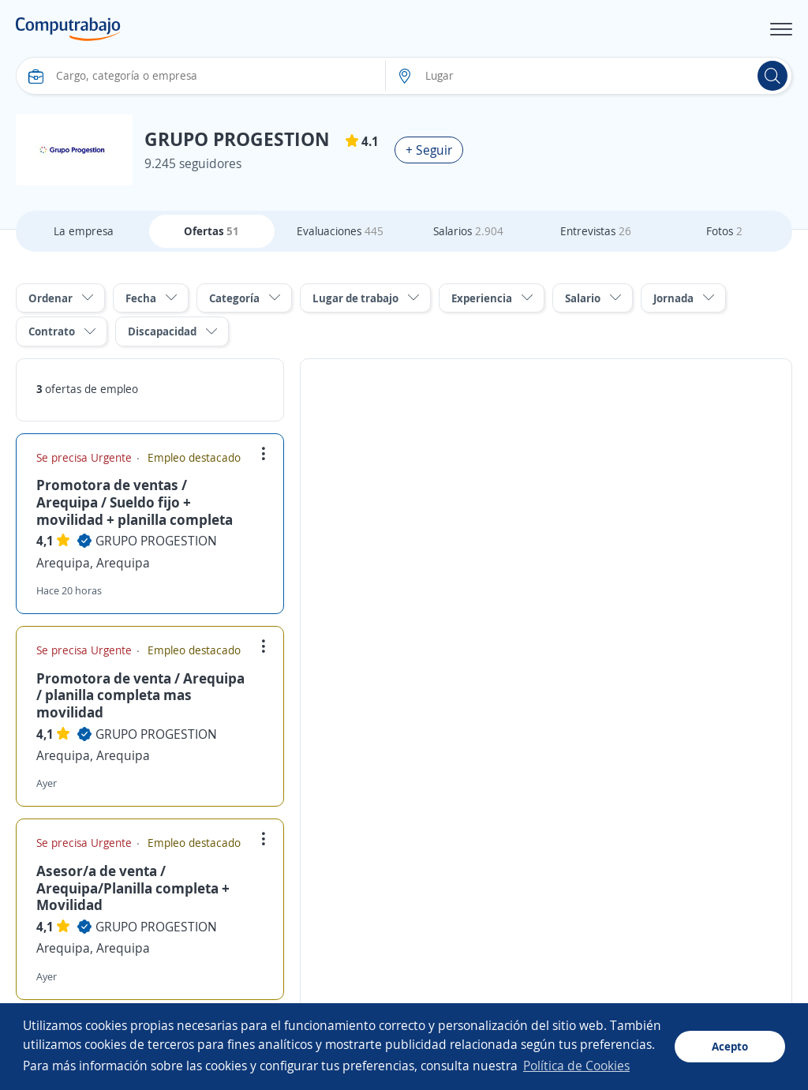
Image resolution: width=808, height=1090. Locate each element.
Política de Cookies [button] (576, 1065)
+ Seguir (429, 150)
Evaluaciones (340, 230)
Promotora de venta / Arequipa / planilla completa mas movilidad (140, 695)
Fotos (724, 230)
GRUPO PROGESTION (156, 540)
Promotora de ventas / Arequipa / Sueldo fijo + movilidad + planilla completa (134, 501)
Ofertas (211, 230)
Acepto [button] (730, 1046)
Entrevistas (595, 230)
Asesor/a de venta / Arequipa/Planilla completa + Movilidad (133, 887)
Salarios (468, 230)
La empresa (84, 230)
